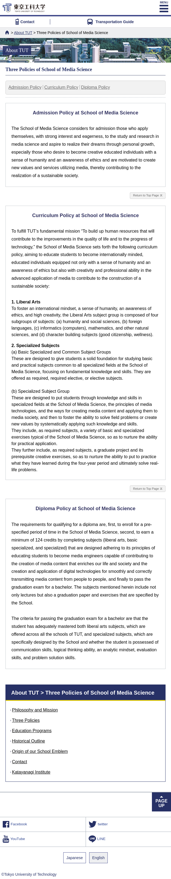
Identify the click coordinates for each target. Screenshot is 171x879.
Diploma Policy (95, 87)
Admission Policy (24, 87)
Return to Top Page (146, 195)
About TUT (23, 33)
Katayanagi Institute (31, 772)
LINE (97, 838)
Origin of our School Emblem (40, 751)
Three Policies (26, 720)
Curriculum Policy (61, 87)
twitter (98, 824)
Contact (25, 22)
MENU (163, 6)
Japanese (74, 858)
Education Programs (32, 730)
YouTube (14, 839)
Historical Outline (28, 741)
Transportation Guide (110, 22)
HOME (7, 32)
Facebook (15, 824)
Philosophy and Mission (35, 710)
